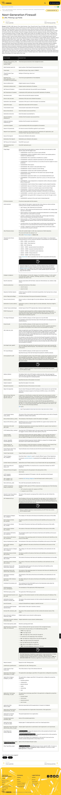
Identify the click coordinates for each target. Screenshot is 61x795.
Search (3, 782)
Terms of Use (35, 783)
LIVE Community (21, 784)
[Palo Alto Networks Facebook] (48, 777)
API (19, 406)
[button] (60, 636)
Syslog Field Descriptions (39, 9)
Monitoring (19, 9)
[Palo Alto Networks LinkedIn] (51, 777)
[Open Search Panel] (45, 3)
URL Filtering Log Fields (8, 10)
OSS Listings (5, 787)
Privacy (33, 779)
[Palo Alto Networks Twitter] (54, 777)
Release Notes (5, 780)
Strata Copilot (54, 3)
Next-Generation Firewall (11, 9)
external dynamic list (29, 458)
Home (3, 9)
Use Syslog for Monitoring (27, 9)
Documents (34, 784)
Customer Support (21, 783)
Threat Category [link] (27, 234)
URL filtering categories (28, 478)
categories (29, 456)
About (18, 779)
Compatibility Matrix (6, 786)
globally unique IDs (24, 268)
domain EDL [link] (24, 256)
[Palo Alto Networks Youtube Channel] (57, 777)
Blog (3, 784)
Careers (19, 781)
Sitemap (4, 789)
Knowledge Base (21, 786)
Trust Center (35, 781)
